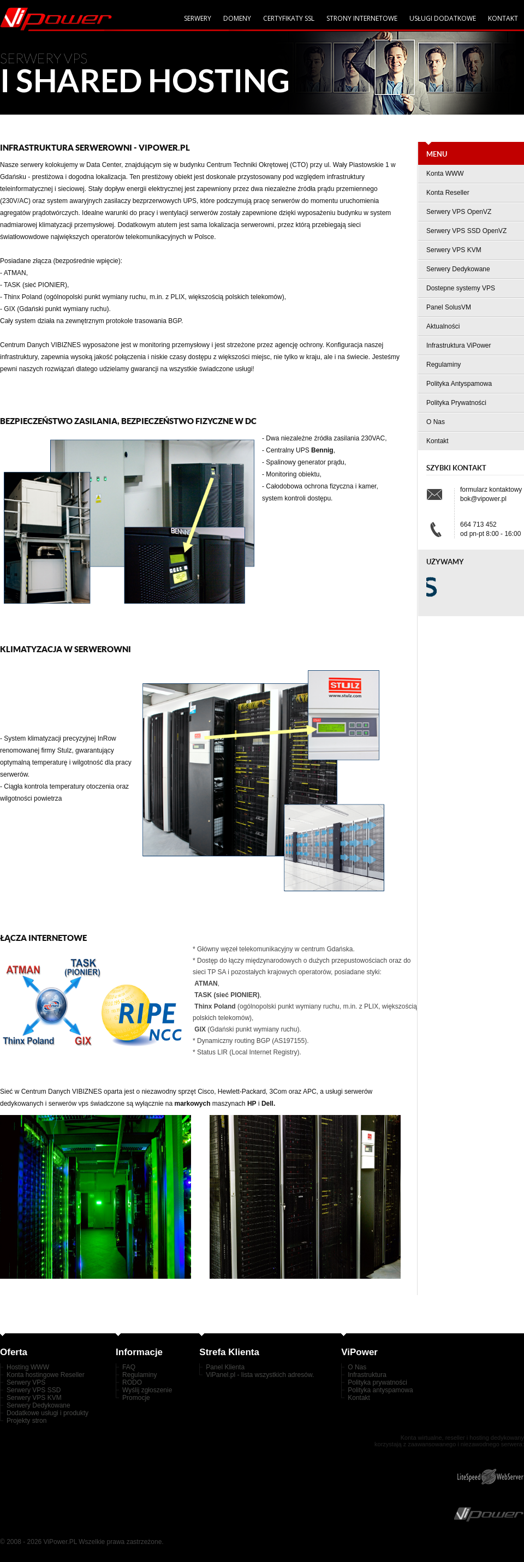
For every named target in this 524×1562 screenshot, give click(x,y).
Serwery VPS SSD (34, 1390)
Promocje (136, 1398)
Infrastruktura (367, 1375)
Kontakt (503, 18)
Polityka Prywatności (456, 403)
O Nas (435, 422)
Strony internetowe (361, 18)
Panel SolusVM (448, 307)
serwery (197, 18)
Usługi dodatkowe (442, 18)
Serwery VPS (26, 1382)
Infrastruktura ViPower (458, 345)
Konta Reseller (447, 192)
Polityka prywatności (377, 1382)
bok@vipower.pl (483, 499)
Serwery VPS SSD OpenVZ (466, 231)
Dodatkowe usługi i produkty (47, 1413)
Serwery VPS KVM (453, 250)
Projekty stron (26, 1420)
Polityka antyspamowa (380, 1390)
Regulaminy (443, 364)
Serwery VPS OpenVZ (458, 212)
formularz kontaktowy (491, 489)
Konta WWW (445, 173)
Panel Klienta (225, 1367)
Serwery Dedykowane (458, 269)
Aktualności (443, 326)
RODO (132, 1382)
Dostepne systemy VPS (460, 288)
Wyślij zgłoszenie (147, 1390)
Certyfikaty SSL (288, 18)
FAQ (128, 1367)
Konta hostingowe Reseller (46, 1375)
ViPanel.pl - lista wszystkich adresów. (260, 1375)
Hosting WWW (28, 1367)
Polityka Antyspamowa (459, 383)
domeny (237, 18)
